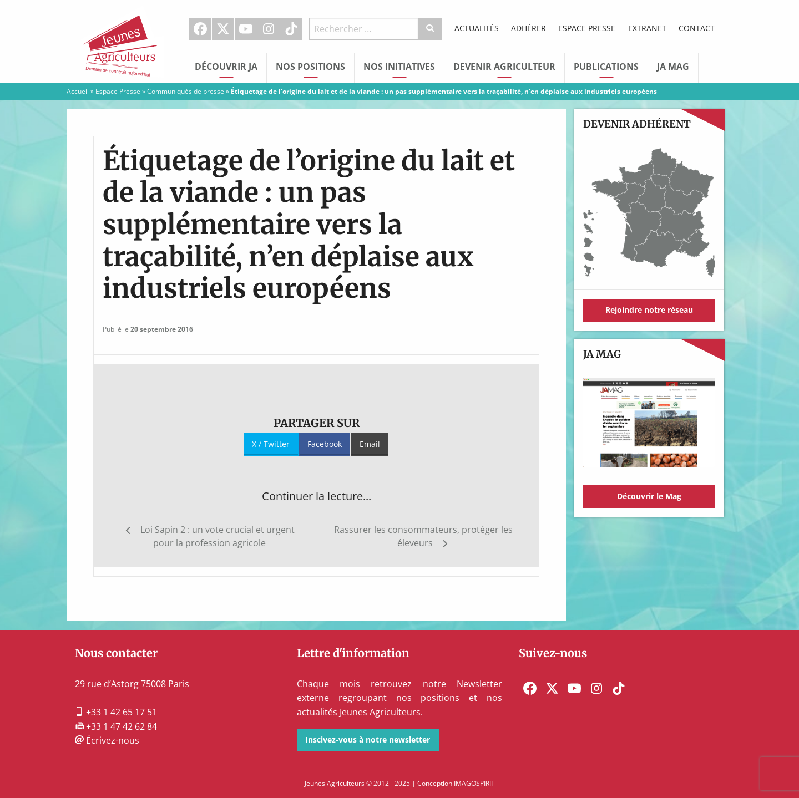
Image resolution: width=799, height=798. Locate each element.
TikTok (291, 29)
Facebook (200, 29)
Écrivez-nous (107, 740)
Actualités (476, 28)
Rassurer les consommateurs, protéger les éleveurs (423, 536)
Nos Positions (310, 66)
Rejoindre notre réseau (649, 309)
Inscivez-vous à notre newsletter (367, 739)
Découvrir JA (226, 66)
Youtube (246, 29)
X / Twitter (271, 444)
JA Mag (673, 66)
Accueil (78, 91)
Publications (606, 66)
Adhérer (528, 28)
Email (370, 444)
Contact (697, 28)
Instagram (268, 29)
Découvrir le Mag (649, 496)
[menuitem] (200, 29)
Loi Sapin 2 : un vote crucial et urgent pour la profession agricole (217, 536)
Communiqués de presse (185, 91)
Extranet (647, 28)
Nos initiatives (399, 66)
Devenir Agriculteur (504, 66)
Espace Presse (586, 28)
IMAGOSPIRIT (474, 783)
